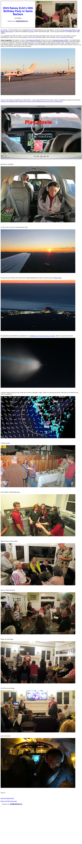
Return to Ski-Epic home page (9, 801)
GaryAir (31, 31)
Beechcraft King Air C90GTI (61, 40)
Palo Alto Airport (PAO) (69, 30)
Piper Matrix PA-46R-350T (33, 40)
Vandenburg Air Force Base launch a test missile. (42, 336)
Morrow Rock (58, 278)
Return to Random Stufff (7, 798)
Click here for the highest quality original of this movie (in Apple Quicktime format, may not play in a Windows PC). (32, 101)
